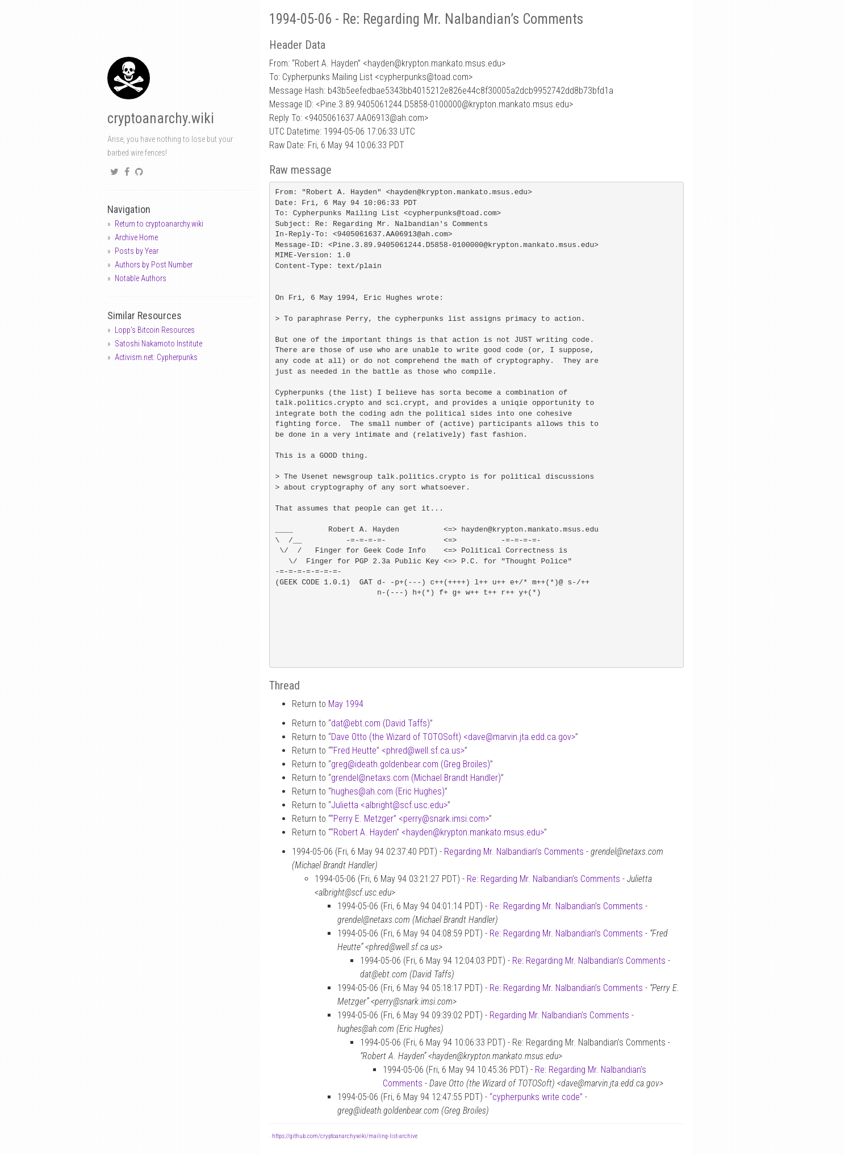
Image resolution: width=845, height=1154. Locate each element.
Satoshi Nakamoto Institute (158, 343)
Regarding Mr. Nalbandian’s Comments (514, 851)
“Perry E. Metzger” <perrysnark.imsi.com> (410, 818)
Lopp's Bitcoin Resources (155, 330)
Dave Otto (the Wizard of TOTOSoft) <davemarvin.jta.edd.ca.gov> (453, 736)
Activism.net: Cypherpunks (156, 357)
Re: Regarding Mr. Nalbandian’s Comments (543, 878)
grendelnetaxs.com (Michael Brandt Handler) (416, 777)
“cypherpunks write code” (536, 1097)
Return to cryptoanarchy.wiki (159, 223)
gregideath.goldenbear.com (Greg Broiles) (410, 764)
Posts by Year (136, 251)
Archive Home (136, 237)
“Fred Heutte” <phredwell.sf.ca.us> (398, 750)
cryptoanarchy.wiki (160, 118)
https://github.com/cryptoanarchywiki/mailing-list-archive (344, 1136)
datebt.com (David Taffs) (380, 723)
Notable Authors (140, 278)
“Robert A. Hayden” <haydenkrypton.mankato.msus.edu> (437, 832)
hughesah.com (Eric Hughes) (388, 791)
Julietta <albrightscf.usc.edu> (389, 805)
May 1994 (345, 704)
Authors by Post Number (154, 264)
